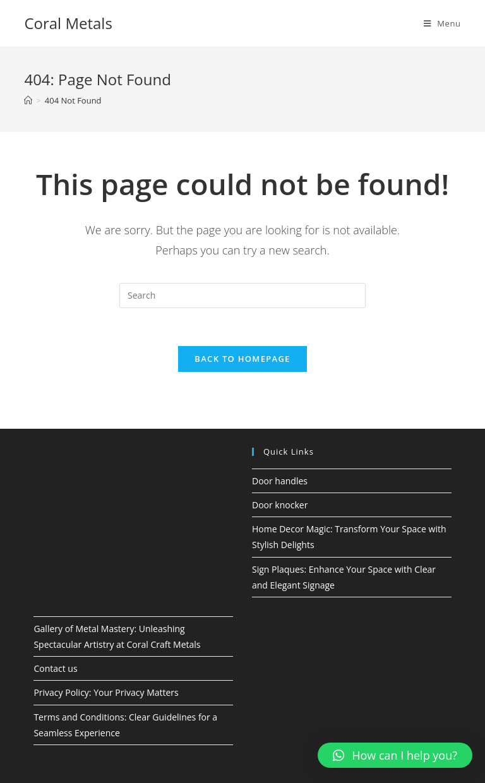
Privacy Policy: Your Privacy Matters (105, 692)
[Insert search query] (242, 295)
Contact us (55, 668)
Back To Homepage (242, 358)
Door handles (280, 481)
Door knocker (280, 505)
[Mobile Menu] (442, 23)
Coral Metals (68, 23)
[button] (395, 755)
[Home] (28, 100)
